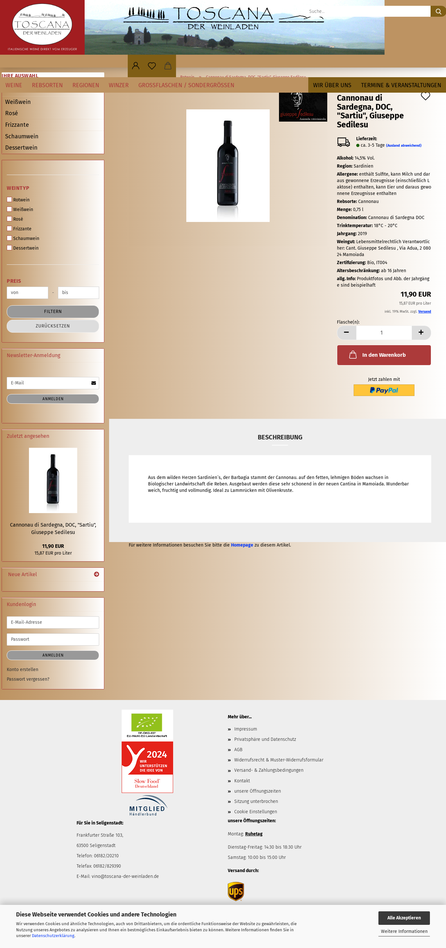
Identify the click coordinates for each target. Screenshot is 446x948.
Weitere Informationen (404, 931)
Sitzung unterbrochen (256, 801)
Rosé (11, 113)
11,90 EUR (53, 546)
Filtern (53, 311)
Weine (13, 85)
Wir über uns (332, 85)
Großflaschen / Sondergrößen (186, 85)
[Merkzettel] (152, 66)
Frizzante (17, 124)
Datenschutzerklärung (53, 935)
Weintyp (18, 188)
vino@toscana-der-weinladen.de (125, 876)
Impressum (245, 729)
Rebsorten (47, 85)
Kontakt (242, 781)
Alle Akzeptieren (404, 918)
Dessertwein (21, 147)
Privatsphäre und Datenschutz (265, 739)
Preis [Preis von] (14, 281)
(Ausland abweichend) (404, 145)
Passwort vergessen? (28, 679)
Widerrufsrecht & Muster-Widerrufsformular (278, 760)
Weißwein (18, 102)
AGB (238, 749)
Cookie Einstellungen (255, 812)
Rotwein (18, 200)
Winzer (119, 85)
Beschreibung (280, 437)
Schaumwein (22, 136)
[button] (136, 66)
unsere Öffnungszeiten (257, 791)
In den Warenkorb (377, 354)
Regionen (85, 85)
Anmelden (53, 399)
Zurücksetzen (53, 326)
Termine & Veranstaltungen (401, 85)
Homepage (242, 545)
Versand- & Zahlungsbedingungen (268, 770)
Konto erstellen (22, 669)
